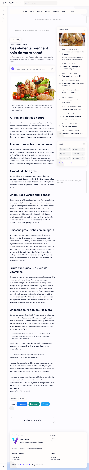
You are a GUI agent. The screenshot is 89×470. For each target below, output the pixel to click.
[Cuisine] (71, 49)
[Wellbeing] (56, 11)
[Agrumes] (65, 154)
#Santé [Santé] (22, 398)
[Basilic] (71, 73)
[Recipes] (47, 11)
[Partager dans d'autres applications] (11, 408)
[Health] (32, 11)
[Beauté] (71, 63)
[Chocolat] (72, 90)
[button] (85, 2)
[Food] (63, 11)
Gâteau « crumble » (69, 93)
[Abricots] (78, 149)
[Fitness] (24, 11)
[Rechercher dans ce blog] (41, 3)
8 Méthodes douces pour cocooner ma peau (71, 68)
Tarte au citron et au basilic (71, 76)
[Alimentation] (78, 154)
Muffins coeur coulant (69, 126)
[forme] (77, 80)
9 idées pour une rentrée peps (72, 133)
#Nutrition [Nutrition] (14, 398)
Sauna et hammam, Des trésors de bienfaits (73, 84)
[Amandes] (78, 158)
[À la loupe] (65, 149)
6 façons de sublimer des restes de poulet (73, 53)
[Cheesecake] (73, 106)
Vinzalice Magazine (12, 3)
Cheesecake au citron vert (71, 109)
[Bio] (74, 114)
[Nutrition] (39, 11)
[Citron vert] (80, 106)
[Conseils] (76, 130)
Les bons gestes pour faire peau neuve (71, 101)
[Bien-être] (77, 63)
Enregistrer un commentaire (32, 420)
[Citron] (75, 73)
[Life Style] (71, 11)
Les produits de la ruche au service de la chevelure (71, 118)
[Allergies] (65, 158)
